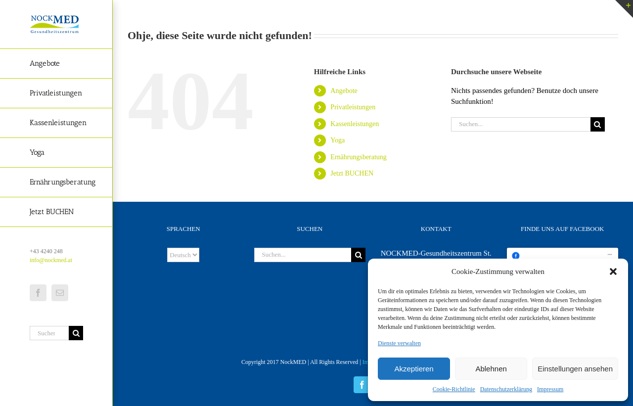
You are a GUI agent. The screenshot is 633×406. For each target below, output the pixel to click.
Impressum (550, 389)
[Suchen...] (49, 333)
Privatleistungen (352, 107)
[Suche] (76, 333)
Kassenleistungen (354, 124)
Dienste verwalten (399, 343)
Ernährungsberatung (358, 157)
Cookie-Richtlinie (454, 389)
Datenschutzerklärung (506, 389)
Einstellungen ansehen (575, 368)
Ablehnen (490, 368)
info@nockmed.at (51, 260)
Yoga (337, 140)
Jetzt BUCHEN (351, 173)
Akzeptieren (413, 368)
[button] (613, 271)
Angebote (343, 90)
